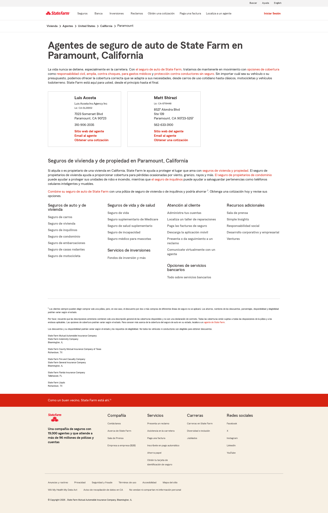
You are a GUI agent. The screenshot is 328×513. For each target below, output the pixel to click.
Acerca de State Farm (119, 431)
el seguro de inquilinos (167, 179)
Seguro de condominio (64, 236)
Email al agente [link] (85, 135)
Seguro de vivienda (61, 223)
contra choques (109, 73)
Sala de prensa (237, 213)
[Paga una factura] (190, 13)
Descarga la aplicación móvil (187, 232)
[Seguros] (82, 13)
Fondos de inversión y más (127, 258)
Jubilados (192, 438)
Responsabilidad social (243, 226)
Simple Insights (238, 219)
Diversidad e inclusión (198, 431)
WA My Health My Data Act (62, 490)
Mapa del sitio (170, 482)
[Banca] (98, 13)
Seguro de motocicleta (64, 256)
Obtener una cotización (91, 140)
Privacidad (80, 482)
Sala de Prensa (115, 438)
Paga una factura (156, 438)
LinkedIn (231, 445)
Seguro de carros (60, 217)
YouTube (231, 453)
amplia (91, 73)
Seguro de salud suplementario (130, 226)
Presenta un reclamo (158, 423)
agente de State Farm (214, 322)
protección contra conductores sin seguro (184, 73)
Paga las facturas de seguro (187, 226)
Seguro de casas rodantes (66, 249)
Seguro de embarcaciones (66, 243)
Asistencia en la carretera (160, 431)
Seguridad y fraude (102, 482)
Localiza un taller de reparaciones (191, 219)
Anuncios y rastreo (58, 482)
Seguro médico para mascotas (129, 239)
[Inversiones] (116, 13)
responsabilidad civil (71, 73)
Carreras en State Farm (200, 423)
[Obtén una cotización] (161, 13)
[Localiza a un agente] (219, 13)
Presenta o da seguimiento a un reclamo (190, 241)
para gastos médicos (136, 73)
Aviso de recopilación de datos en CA (103, 490)
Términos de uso (127, 482)
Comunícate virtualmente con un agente (191, 252)
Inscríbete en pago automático (163, 445)
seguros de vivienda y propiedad (225, 170)
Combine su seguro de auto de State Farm (78, 191)
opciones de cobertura (263, 69)
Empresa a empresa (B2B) (122, 445)
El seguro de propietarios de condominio (243, 175)
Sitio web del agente (89, 131)
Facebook (232, 423)
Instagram (232, 438)
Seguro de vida (118, 213)
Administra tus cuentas (184, 213)
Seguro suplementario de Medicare (133, 219)
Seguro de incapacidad (124, 232)
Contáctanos (114, 423)
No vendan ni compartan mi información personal (155, 490)
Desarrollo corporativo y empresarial (253, 232)
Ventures (233, 239)
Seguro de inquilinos (62, 230)
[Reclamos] (136, 13)
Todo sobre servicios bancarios (189, 277)
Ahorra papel (154, 453)
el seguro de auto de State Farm (159, 69)
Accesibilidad (149, 482)
